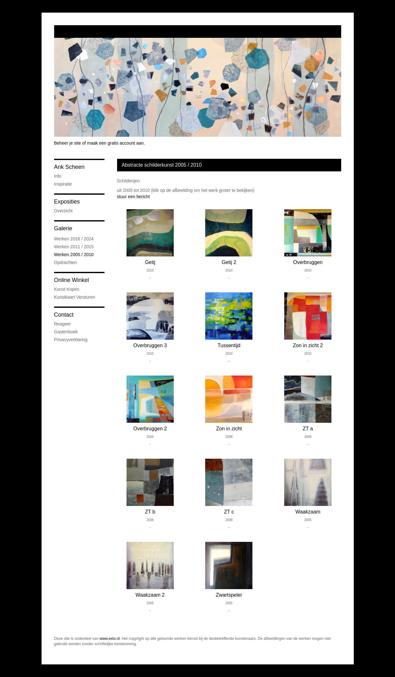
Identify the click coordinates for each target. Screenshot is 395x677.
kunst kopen (66, 289)
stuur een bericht (133, 196)
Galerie (63, 228)
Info (57, 176)
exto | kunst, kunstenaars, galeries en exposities (72, 31)
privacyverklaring (71, 339)
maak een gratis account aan (115, 143)
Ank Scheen (69, 167)
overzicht (63, 210)
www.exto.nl (109, 638)
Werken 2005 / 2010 (74, 254)
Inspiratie (63, 183)
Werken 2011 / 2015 (74, 246)
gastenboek (66, 331)
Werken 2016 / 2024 (74, 238)
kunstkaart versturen (74, 297)
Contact (64, 315)
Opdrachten (65, 262)
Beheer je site (67, 143)
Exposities (67, 201)
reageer (62, 323)
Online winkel (71, 280)
